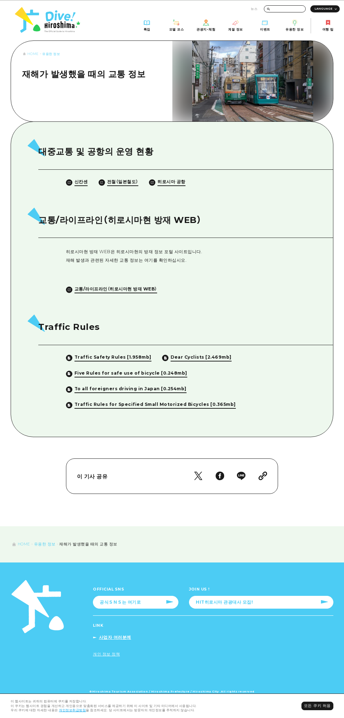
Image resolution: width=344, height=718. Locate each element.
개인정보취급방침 (72, 710)
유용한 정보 (51, 54)
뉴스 (254, 9)
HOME (33, 54)
